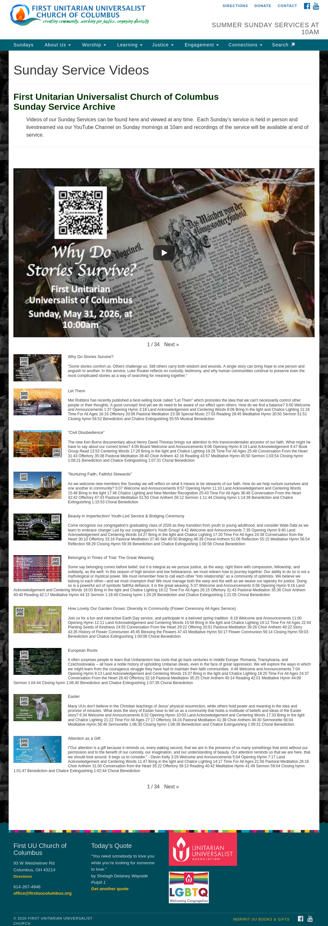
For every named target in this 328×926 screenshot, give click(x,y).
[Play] (164, 252)
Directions (235, 6)
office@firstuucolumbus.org (42, 893)
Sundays (23, 44)
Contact (287, 6)
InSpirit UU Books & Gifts (261, 919)
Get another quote (110, 888)
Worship (93, 44)
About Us (57, 44)
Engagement (201, 44)
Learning (129, 44)
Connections (245, 44)
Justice (163, 44)
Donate (263, 6)
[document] (164, 437)
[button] (171, 344)
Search (283, 44)
